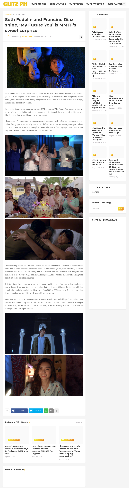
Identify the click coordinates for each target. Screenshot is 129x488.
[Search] (124, 4)
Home (8, 15)
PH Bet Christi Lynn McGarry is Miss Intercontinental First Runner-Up (99, 70)
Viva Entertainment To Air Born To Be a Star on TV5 (116, 100)
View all (79, 422)
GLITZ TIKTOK (76, 4)
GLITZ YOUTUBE (58, 4)
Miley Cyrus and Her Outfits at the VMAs (99, 162)
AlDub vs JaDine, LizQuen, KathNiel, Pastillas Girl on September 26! (99, 102)
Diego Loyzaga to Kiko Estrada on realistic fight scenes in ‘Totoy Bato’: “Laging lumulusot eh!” (70, 451)
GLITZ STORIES (38, 4)
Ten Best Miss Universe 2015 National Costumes (115, 67)
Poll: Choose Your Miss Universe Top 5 (98, 34)
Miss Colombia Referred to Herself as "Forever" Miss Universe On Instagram (98, 134)
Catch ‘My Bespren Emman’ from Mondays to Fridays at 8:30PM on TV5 (16, 450)
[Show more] (56, 410)
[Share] (81, 37)
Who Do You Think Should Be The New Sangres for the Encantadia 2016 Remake (116, 38)
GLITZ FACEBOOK (95, 4)
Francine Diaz (19, 15)
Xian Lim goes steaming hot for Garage (115, 130)
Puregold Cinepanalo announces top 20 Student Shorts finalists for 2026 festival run (116, 167)
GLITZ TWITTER (115, 4)
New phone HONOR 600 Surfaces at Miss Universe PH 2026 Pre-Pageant (44, 450)
